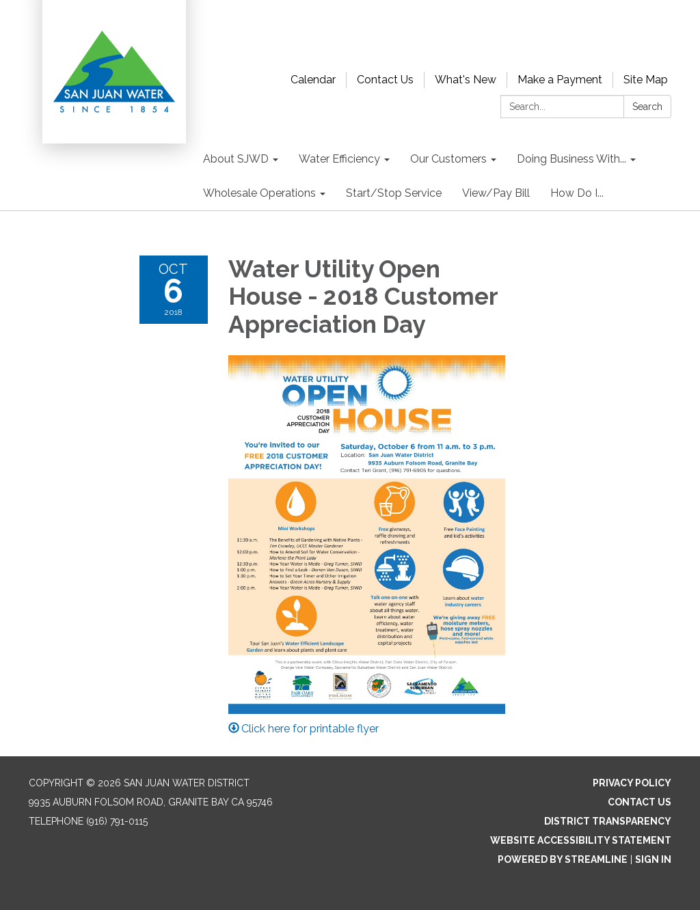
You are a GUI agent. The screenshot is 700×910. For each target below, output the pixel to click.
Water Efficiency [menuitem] (339, 158)
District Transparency (607, 821)
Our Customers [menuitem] (448, 158)
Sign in (653, 859)
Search (647, 106)
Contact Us (385, 79)
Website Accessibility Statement (580, 840)
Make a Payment (559, 79)
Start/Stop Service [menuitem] (394, 193)
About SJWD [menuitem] (236, 158)
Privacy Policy (632, 782)
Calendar (313, 79)
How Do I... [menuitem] (577, 193)
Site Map (645, 79)
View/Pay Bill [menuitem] (496, 193)
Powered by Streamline (563, 859)
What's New (465, 79)
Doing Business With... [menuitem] (571, 158)
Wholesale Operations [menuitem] (259, 193)
